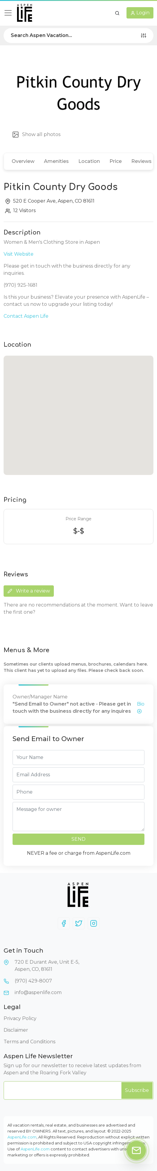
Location (89, 161)
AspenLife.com (21, 1137)
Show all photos (36, 134)
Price (115, 161)
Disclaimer (16, 1030)
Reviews (141, 161)
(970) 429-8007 (33, 981)
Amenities (56, 161)
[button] (117, 12)
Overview (23, 161)
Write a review (28, 591)
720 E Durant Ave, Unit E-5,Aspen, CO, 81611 (47, 965)
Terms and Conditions (29, 1042)
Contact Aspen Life (26, 316)
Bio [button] (140, 707)
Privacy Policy (20, 1018)
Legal (12, 1006)
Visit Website (18, 254)
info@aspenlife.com (38, 992)
